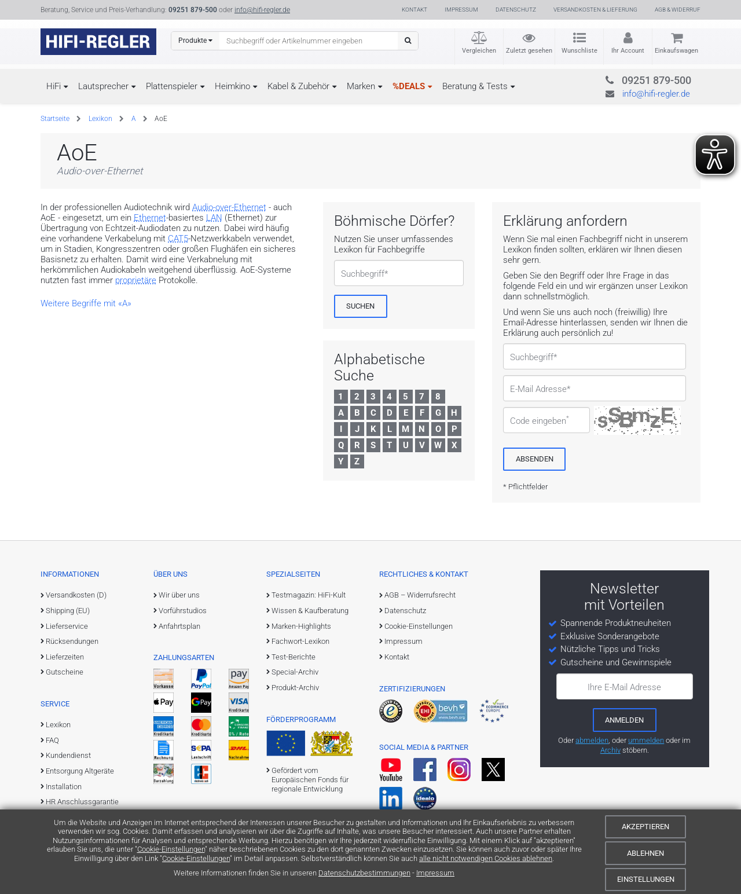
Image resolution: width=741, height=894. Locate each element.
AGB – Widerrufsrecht (420, 595)
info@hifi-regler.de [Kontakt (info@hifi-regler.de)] (262, 10)
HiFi (53, 86)
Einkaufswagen (676, 50)
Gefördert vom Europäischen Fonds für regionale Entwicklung (310, 780)
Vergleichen (479, 50)
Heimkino (232, 86)
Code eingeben (539, 421)
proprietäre (135, 280)
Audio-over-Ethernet (229, 207)
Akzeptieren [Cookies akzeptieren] (645, 826)
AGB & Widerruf (677, 9)
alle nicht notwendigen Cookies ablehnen (485, 858)
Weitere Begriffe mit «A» (86, 303)
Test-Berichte (294, 657)
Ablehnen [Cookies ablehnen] (645, 853)
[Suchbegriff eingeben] (308, 40)
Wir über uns (179, 595)
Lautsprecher (103, 86)
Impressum (435, 873)
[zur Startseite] (98, 41)
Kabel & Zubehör (298, 86)
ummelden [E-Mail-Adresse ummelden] (646, 740)
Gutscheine (64, 672)
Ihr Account (627, 50)
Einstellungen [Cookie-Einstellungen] (645, 879)
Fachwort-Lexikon (300, 641)
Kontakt (414, 9)
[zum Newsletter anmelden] (624, 719)
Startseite (55, 119)
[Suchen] (408, 41)
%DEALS (408, 86)
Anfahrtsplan (179, 626)
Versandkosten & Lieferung (595, 9)
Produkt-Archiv (295, 687)
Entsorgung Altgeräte (80, 771)
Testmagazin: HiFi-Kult (309, 595)
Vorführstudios (183, 610)
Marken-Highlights (301, 626)
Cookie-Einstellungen (171, 849)
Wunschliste (579, 50)
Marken (361, 86)
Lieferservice (67, 626)
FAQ (52, 740)
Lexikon (100, 119)
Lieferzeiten (65, 657)
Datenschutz (516, 9)
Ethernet (150, 217)
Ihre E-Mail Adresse (624, 687)
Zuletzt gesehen (529, 50)
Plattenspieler (171, 86)
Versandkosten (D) (76, 595)
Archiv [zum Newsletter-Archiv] (610, 750)
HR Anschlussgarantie (82, 801)
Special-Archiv (295, 672)
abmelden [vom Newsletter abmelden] (591, 740)
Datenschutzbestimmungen (364, 873)
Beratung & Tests (475, 86)
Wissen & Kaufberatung (310, 610)
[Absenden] (534, 459)
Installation (64, 786)
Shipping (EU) (68, 610)
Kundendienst (68, 755)
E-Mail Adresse (538, 389)
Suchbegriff (362, 274)
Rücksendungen (72, 641)
